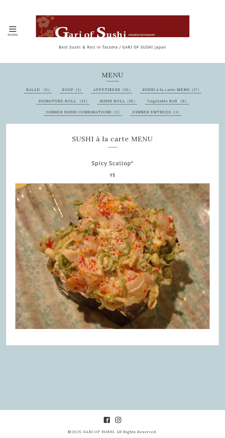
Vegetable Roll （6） (168, 101)
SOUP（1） (72, 89)
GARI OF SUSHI (98, 431)
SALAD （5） (39, 89)
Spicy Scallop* (112, 163)
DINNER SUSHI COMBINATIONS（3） (84, 112)
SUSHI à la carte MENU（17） (171, 89)
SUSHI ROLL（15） (118, 101)
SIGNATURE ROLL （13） (64, 101)
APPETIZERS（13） (112, 89)
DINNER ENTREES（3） (156, 112)
